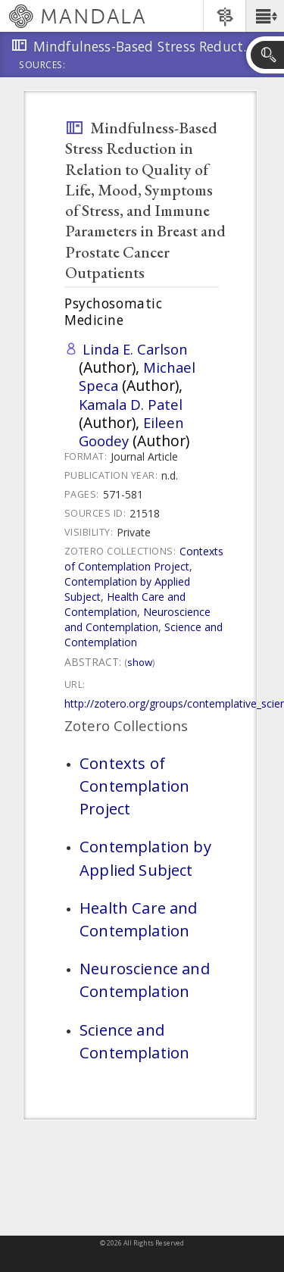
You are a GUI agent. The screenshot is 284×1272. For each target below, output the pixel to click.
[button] (264, 16)
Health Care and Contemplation (125, 604)
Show (139, 662)
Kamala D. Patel (131, 404)
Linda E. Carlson (135, 348)
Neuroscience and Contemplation (137, 619)
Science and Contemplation (134, 1041)
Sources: (42, 66)
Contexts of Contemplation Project (143, 558)
